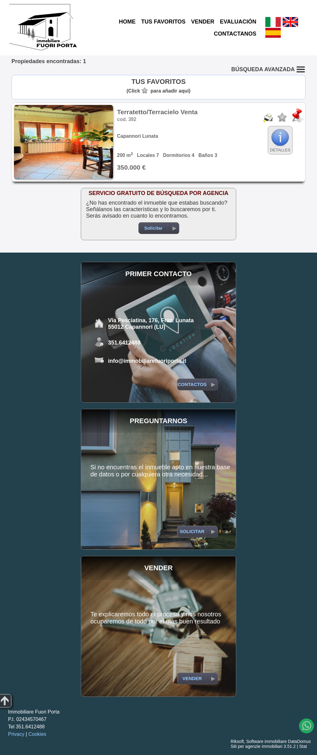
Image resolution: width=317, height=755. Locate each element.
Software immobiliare (266, 741)
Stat (303, 746)
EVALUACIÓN (238, 22)
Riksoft (237, 741)
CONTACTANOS (235, 34)
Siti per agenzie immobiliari (256, 746)
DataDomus (299, 741)
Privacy (16, 734)
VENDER (202, 22)
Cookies (37, 734)
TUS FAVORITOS (163, 22)
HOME (127, 22)
